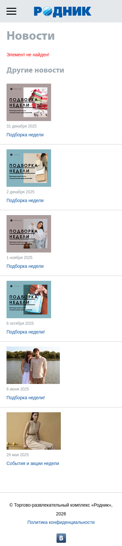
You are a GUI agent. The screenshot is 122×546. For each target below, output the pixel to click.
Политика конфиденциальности (61, 522)
